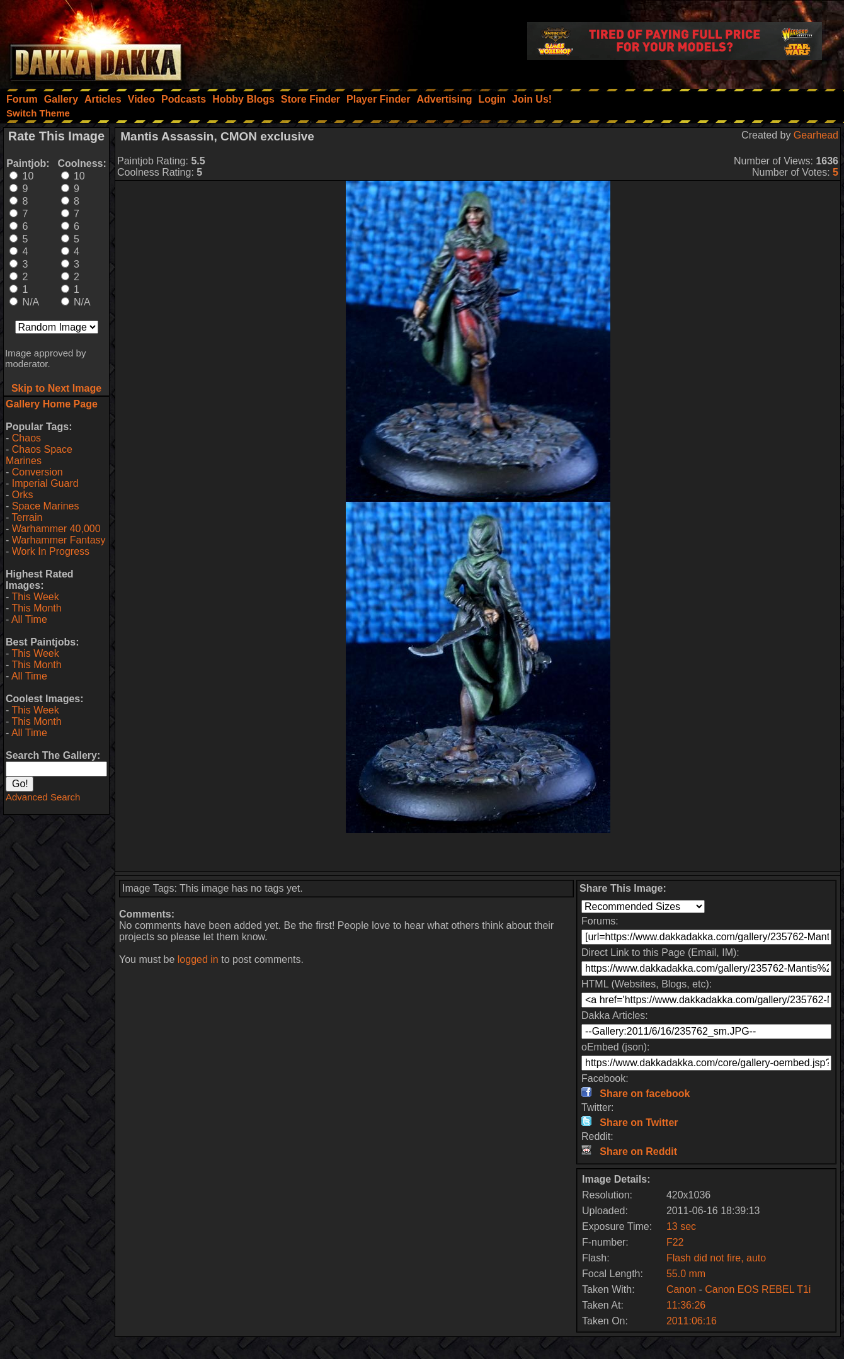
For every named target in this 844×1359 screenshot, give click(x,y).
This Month (36, 608)
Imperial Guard (45, 483)
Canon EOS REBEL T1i (758, 1289)
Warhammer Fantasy (59, 540)
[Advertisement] (478, 852)
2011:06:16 (691, 1321)
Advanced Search (43, 797)
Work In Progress (50, 551)
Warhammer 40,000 (56, 528)
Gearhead (816, 135)
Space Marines (45, 506)
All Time (29, 619)
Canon (681, 1289)
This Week (35, 596)
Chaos (26, 438)
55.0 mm (685, 1273)
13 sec (681, 1226)
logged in (198, 959)
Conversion (37, 472)
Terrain (26, 517)
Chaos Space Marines (39, 455)
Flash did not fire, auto (716, 1258)
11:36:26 (685, 1305)
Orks (22, 494)
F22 (675, 1242)
